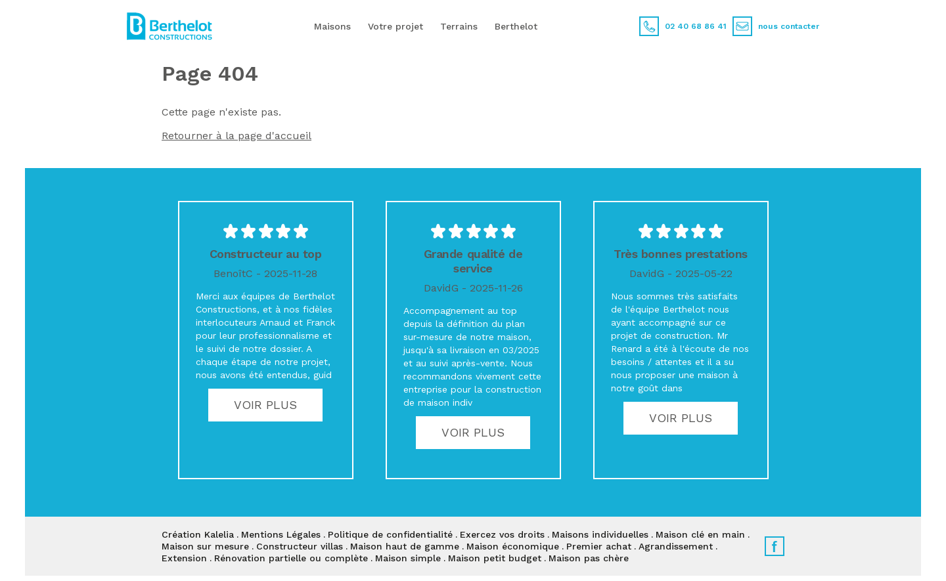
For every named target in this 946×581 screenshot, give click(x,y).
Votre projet (395, 26)
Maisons (332, 26)
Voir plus (265, 405)
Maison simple (408, 558)
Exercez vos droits (502, 534)
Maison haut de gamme (404, 546)
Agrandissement (676, 546)
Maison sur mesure (205, 546)
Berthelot (516, 26)
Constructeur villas (299, 546)
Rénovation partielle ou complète (291, 558)
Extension (184, 558)
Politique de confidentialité (390, 534)
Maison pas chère (589, 558)
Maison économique (512, 546)
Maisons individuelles (600, 534)
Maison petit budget (494, 558)
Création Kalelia (198, 534)
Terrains (459, 26)
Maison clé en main (700, 534)
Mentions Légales (281, 534)
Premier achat (598, 546)
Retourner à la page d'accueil (236, 135)
